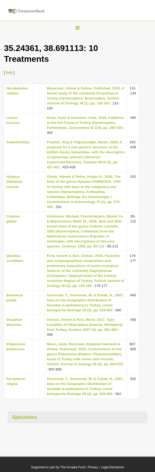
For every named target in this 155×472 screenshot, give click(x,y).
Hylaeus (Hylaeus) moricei (14, 182)
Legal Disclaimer (112, 467)
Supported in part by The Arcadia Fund (58, 467)
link (9, 72)
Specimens (24, 417)
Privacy (93, 467)
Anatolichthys (17, 142)
